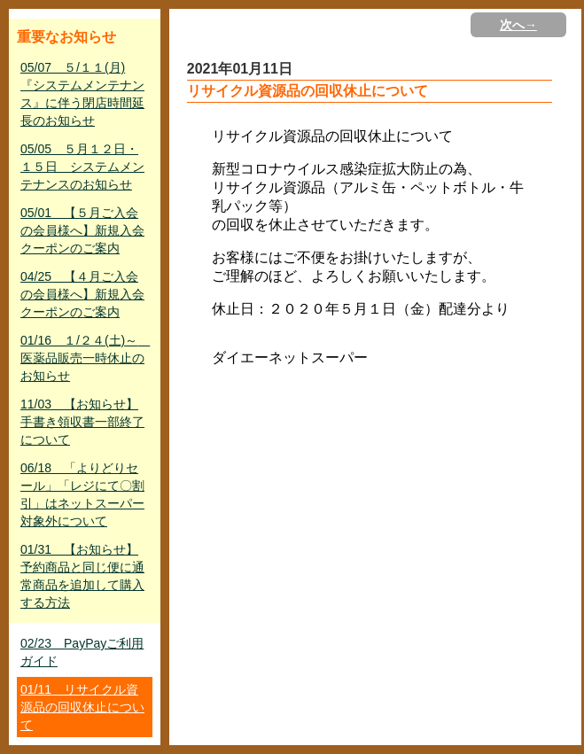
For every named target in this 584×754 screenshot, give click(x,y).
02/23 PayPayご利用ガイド (82, 652)
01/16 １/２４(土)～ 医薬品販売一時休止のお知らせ (85, 358)
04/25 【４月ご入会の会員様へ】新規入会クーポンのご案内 (82, 294)
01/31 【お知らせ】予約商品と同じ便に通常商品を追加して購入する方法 (82, 576)
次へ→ (518, 25)
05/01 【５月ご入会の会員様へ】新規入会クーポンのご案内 (82, 230)
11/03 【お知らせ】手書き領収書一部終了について (82, 422)
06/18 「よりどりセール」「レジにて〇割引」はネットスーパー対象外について (82, 494)
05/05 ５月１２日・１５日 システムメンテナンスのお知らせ (82, 166)
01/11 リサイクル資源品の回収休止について (82, 707)
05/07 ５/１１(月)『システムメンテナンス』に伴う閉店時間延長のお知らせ (82, 94)
